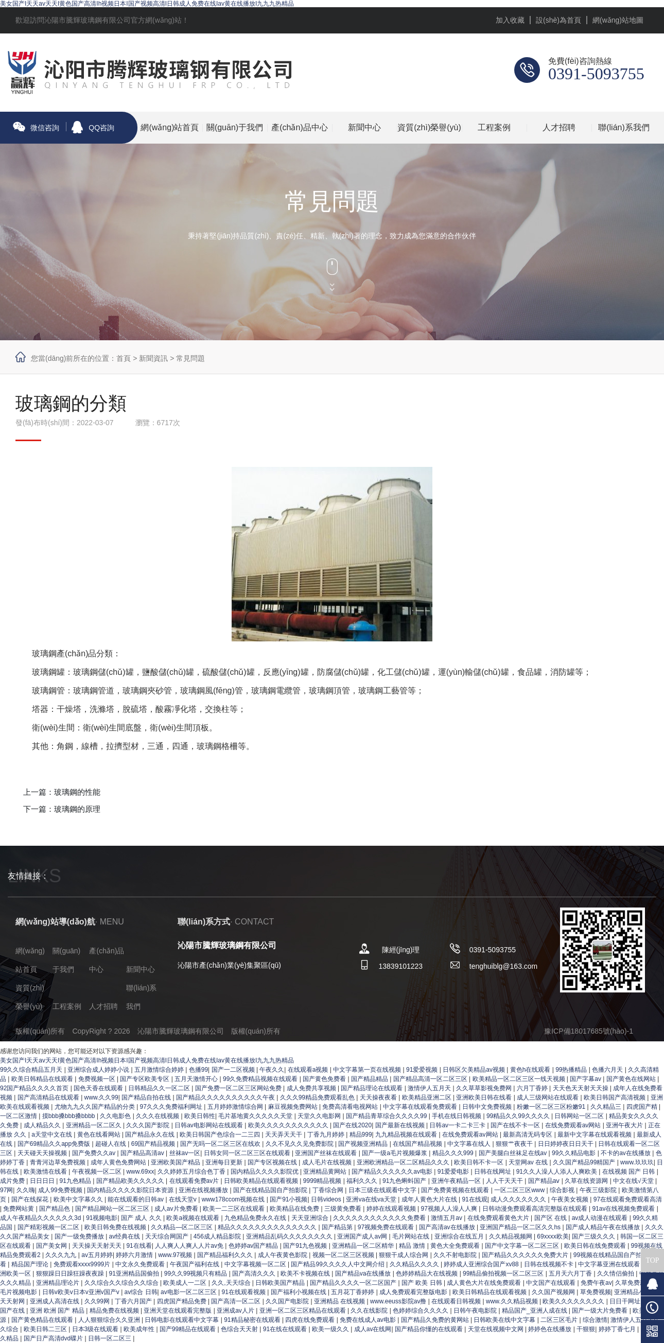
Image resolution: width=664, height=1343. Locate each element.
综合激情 (595, 1319)
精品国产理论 (30, 1264)
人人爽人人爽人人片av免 (190, 1245)
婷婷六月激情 (135, 1255)
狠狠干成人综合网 (404, 1255)
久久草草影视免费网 (484, 1088)
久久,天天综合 (232, 1282)
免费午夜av (596, 1282)
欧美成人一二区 (185, 1282)
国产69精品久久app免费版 (55, 1143)
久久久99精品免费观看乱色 (318, 1097)
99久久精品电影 (575, 1153)
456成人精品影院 (218, 1236)
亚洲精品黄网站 (325, 1171)
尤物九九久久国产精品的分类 (95, 1106)
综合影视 (563, 1190)
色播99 (198, 1069)
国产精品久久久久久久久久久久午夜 (226, 1097)
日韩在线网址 (493, 1171)
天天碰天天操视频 (43, 1153)
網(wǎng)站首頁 (170, 127)
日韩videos (327, 1199)
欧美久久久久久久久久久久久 (289, 1125)
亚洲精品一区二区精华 (363, 1245)
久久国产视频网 (554, 1292)
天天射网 (13, 1301)
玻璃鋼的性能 (77, 792)
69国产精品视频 (154, 1143)
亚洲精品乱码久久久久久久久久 (290, 1236)
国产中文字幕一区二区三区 (523, 1245)
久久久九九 (61, 1255)
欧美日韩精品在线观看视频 (490, 1292)
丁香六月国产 (134, 1301)
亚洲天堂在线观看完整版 (178, 1310)
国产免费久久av (94, 1153)
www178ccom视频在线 (234, 1199)
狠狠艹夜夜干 (515, 1143)
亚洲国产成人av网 (363, 1236)
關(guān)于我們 (234, 127)
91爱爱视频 (423, 1069)
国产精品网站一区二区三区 (113, 1208)
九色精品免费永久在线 (256, 1218)
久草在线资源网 (587, 1180)
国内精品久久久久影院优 (265, 1171)
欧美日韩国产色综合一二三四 (220, 1134)
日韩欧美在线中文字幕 (505, 1319)
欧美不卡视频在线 (306, 1273)
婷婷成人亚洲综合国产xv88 (482, 1264)
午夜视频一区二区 (97, 1171)
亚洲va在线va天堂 (372, 1199)
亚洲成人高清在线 (55, 1301)
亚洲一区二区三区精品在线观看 (303, 1310)
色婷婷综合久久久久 (421, 1310)
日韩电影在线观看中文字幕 (182, 1319)
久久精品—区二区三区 (182, 1227)
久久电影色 (116, 1116)
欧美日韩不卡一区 (479, 1162)
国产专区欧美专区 (145, 1079)
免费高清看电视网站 (350, 1106)
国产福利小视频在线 (299, 1292)
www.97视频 (176, 1255)
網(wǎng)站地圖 (617, 20)
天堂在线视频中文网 (496, 1329)
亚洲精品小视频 (636, 1292)
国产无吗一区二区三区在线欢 (221, 1143)
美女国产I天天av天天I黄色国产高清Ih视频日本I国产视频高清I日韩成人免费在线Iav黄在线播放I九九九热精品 (147, 3)
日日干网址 (625, 1301)
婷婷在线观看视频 (391, 1208)
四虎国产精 (642, 1106)
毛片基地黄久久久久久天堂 (256, 1116)
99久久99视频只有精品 (196, 1273)
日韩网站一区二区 (579, 1116)
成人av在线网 (373, 1329)
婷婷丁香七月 (618, 1329)
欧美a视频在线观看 (193, 1218)
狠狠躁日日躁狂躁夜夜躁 (71, 1273)
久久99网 (98, 1301)
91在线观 (474, 1199)
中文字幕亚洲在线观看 (609, 1264)
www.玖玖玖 (637, 1162)
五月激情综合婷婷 (159, 1069)
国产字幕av (586, 1079)
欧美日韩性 (199, 1116)
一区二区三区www (520, 1190)
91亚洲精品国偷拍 (135, 1273)
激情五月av (447, 1218)
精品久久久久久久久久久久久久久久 (268, 1227)
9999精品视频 (323, 1180)
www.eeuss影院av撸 (399, 1301)
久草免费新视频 (637, 1282)
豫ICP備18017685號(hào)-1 (588, 1031)
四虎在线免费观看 (310, 1319)
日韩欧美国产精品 (280, 1282)
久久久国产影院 (148, 1125)
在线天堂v (183, 1199)
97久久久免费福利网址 (172, 1106)
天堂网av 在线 (529, 1162)
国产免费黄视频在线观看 (456, 1190)
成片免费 (13, 1180)
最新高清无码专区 (528, 1134)
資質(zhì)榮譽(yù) (429, 127)
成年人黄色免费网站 (119, 1162)
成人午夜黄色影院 (283, 1255)
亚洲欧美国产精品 (176, 1162)
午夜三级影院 (599, 1190)
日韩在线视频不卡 (549, 1264)
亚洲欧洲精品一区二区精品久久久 (404, 1162)
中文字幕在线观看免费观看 (421, 1106)
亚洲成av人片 (236, 1310)
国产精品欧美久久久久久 (131, 1180)
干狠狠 (585, 1329)
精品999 (361, 1134)
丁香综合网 (328, 1190)
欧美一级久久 (331, 1329)
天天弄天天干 (284, 1134)
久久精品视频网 (511, 1236)
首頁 (123, 358)
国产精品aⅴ (545, 1180)
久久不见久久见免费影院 (300, 1143)
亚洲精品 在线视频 (340, 1301)
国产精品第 (338, 1227)
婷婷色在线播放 (550, 1329)
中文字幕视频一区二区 (256, 1264)
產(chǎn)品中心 (299, 127)
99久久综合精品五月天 (32, 1069)
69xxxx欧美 (552, 1236)
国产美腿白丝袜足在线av (514, 1153)
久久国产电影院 (288, 1301)
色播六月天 (608, 1069)
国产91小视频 (288, 1199)
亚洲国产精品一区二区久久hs (521, 1227)
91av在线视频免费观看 (624, 1208)
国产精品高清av (143, 1153)
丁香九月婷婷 (326, 1134)
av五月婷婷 (97, 1255)
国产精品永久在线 (150, 1134)
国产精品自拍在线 (146, 1097)
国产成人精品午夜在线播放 (603, 1227)
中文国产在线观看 (551, 1282)
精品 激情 (413, 1245)
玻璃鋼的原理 (77, 809)
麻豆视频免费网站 (293, 1106)
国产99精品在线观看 (189, 1329)
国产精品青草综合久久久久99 (387, 1116)
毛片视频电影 (19, 1292)
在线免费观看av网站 (574, 1125)
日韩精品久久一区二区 (159, 1088)
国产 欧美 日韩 (422, 1282)
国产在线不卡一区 (516, 1125)
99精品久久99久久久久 (518, 1116)
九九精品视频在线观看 (407, 1134)
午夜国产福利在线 (195, 1264)
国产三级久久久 (594, 1236)
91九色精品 (76, 1180)
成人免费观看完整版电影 (414, 1292)
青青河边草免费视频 (58, 1162)
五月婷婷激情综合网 (236, 1106)
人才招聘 (559, 127)
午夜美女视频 (570, 1199)
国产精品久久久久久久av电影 (393, 1171)
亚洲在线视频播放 (204, 1190)
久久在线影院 (370, 1310)
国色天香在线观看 (99, 1088)
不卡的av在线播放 (626, 1153)
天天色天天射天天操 (581, 1088)
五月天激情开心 (196, 1079)
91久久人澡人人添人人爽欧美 (557, 1171)
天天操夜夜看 (379, 1097)
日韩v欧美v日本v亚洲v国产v (81, 1292)
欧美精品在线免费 (295, 1208)
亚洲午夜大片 (625, 1125)
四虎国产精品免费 (182, 1301)
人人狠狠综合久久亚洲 (110, 1319)
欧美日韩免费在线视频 (116, 1227)
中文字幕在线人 (469, 1143)
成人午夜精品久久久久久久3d (41, 1218)
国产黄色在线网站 (631, 1079)
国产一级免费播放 (80, 1236)
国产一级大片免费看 (600, 1310)
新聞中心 (364, 127)
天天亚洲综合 (310, 1218)
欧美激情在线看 (46, 1171)
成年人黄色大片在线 (430, 1199)
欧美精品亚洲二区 (427, 1097)
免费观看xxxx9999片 (83, 1264)
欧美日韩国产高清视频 (615, 1097)
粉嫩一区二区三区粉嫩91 (552, 1106)
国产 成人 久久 (142, 1218)
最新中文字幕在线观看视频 (595, 1134)
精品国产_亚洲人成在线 (535, 1310)
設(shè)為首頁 (558, 20)
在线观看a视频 (309, 1069)
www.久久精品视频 (512, 1301)
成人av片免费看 (177, 1208)
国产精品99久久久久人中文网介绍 (338, 1264)
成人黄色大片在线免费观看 (484, 1282)
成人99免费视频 (61, 1190)
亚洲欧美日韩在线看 (484, 1097)
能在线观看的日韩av (136, 1199)
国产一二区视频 (234, 1069)
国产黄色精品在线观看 (43, 1319)
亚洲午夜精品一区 (456, 1180)
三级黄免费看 (343, 1208)
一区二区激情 (19, 1116)
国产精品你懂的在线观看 (429, 1329)
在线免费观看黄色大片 (499, 1218)
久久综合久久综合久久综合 (122, 1282)
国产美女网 (52, 1245)
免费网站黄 (19, 1208)
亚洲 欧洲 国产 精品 (58, 1310)
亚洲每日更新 (224, 1162)
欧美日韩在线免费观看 (595, 1245)
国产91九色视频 (306, 1245)
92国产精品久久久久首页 (35, 1088)
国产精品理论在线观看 (372, 1088)
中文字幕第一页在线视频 (368, 1069)
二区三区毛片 (559, 1319)
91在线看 (138, 1245)
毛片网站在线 (411, 1236)
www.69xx (140, 1171)
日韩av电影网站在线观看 (209, 1125)
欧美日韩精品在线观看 (43, 1079)
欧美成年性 (140, 1329)
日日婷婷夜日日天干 (566, 1143)
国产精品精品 (370, 1079)
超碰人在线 (111, 1143)
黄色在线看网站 (99, 1134)
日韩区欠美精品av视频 (474, 1069)
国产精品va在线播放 (364, 1273)
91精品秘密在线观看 (253, 1319)
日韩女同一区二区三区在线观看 (248, 1153)
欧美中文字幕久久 (79, 1199)
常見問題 (190, 358)
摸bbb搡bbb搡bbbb (69, 1116)
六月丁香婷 (533, 1088)
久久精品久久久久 (415, 1264)
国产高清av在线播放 (448, 1227)
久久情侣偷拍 (616, 1273)
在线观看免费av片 (195, 1180)
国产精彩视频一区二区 (49, 1227)
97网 (6, 1190)
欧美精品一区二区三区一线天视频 (520, 1079)
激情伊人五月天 (430, 1088)
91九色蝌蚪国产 (405, 1180)
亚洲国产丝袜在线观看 (326, 1153)
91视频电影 (101, 1218)
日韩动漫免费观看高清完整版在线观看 (535, 1208)
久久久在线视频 (158, 1116)
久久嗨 (25, 1190)
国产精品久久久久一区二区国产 (354, 1282)
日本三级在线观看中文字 (383, 1190)
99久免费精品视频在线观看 (261, 1079)
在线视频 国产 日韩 (629, 1171)
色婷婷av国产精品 (254, 1245)
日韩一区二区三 (110, 1338)
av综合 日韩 (141, 1292)
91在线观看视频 (245, 1292)
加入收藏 (510, 20)
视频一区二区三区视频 (344, 1255)
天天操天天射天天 (97, 1245)
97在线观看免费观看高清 (627, 1199)
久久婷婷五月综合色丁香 (192, 1171)
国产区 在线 (551, 1218)
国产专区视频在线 (273, 1162)
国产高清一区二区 (236, 1301)
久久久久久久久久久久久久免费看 (380, 1218)
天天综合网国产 (167, 1236)
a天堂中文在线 (52, 1134)
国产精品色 (55, 1208)
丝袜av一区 (185, 1153)
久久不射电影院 (455, 1255)
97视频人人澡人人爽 (450, 1208)
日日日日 (43, 1180)
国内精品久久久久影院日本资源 (131, 1190)
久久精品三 (606, 1106)
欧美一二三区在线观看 (234, 1208)
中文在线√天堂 (634, 1180)
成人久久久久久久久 (519, 1199)
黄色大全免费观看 (455, 1245)
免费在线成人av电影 (368, 1319)
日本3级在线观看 (96, 1329)
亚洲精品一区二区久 (94, 1125)
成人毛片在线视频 (327, 1162)
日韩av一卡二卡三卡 (458, 1125)
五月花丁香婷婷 (353, 1292)
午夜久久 (271, 1069)
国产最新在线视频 (400, 1125)
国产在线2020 (352, 1125)
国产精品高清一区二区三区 (431, 1079)
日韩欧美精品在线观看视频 (262, 1180)
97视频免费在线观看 (387, 1227)
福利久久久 (362, 1180)
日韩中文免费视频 (487, 1106)
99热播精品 (572, 1069)
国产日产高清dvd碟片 (54, 1338)
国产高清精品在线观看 (49, 1097)
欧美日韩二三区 (46, 1329)
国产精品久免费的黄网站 (435, 1319)
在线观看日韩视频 (456, 1301)
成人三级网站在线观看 (548, 1097)
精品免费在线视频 (115, 1310)
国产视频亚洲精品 (363, 1143)
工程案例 (494, 127)
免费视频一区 (97, 1079)
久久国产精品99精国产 (585, 1162)
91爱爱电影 (454, 1171)
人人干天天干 (505, 1180)
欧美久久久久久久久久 (574, 1301)
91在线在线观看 (286, 1329)
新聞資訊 (153, 358)
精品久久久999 (453, 1153)
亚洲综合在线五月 (459, 1236)
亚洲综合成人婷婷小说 (99, 1069)
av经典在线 (125, 1236)
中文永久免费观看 (140, 1264)
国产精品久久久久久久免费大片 (526, 1255)
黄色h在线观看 (531, 1069)
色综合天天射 (240, 1329)
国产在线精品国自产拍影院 (271, 1190)
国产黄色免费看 (325, 1079)
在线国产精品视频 (418, 1143)
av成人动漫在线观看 (601, 1218)
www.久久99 (101, 1097)
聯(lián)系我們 (624, 127)
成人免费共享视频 (312, 1088)
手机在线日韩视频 (457, 1116)
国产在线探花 (30, 1199)
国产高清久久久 (254, 1273)
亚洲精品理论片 (58, 1282)
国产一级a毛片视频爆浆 (395, 1153)
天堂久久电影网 (320, 1116)
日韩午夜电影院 (475, 1310)
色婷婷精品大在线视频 (427, 1273)
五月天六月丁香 (571, 1273)
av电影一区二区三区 (189, 1292)
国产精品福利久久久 (225, 1255)
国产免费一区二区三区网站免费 (239, 1088)
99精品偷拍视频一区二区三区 (504, 1273)
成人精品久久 (43, 1125)
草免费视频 (595, 1292)
